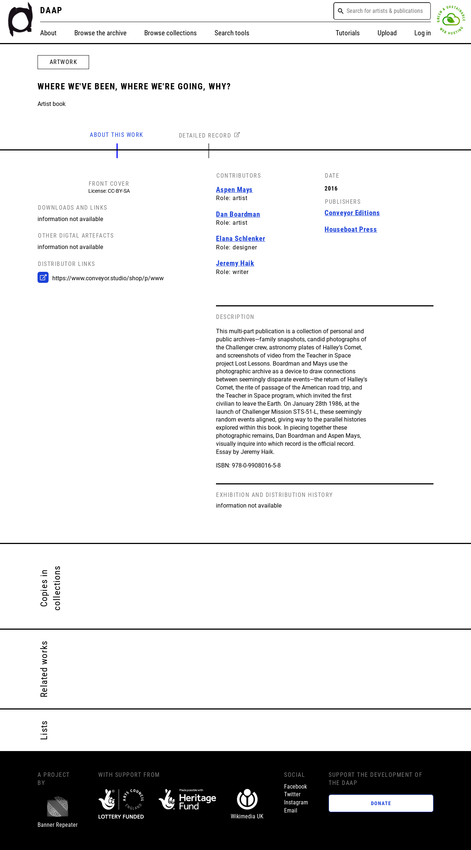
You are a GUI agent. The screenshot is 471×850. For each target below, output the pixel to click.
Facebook (295, 786)
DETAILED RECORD (205, 135)
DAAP (51, 10)
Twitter (292, 794)
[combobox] (382, 11)
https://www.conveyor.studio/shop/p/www (108, 278)
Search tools (232, 33)
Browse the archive (100, 33)
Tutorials (348, 33)
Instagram (296, 802)
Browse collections (170, 33)
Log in (422, 33)
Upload (387, 33)
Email (290, 810)
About (48, 33)
